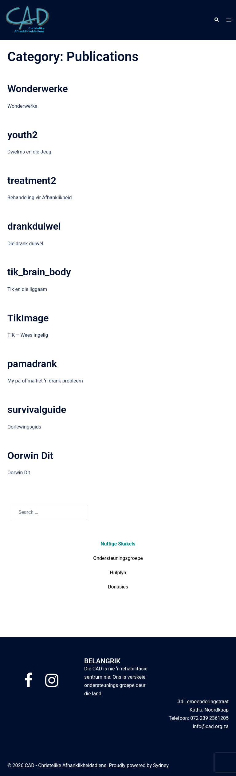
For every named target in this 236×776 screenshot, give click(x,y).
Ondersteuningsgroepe (118, 558)
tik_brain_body (39, 272)
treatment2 (31, 180)
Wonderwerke (37, 89)
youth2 (22, 135)
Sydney (161, 765)
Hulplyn (118, 573)
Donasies (118, 587)
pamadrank (32, 364)
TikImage (28, 318)
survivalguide (36, 409)
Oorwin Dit (30, 455)
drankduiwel (34, 226)
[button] (216, 19)
